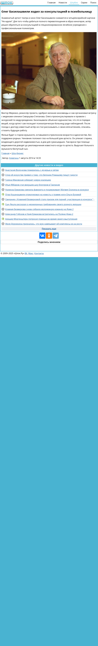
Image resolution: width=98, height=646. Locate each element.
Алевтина (14, 158)
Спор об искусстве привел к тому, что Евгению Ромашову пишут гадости (41, 175)
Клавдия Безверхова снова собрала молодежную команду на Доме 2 (39, 209)
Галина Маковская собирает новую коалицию (28, 180)
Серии (84, 2)
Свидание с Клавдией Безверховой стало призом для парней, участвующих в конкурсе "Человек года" (50, 199)
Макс (30, 253)
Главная (51, 2)
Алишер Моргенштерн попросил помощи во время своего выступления (41, 219)
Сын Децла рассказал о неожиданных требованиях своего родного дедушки (43, 204)
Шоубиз (74, 2)
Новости (63, 2)
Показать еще (49, 228)
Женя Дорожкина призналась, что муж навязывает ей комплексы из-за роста (43, 223)
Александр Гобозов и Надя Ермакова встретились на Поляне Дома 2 (39, 214)
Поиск (93, 2)
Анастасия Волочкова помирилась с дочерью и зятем (32, 170)
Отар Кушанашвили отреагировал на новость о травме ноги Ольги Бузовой (43, 194)
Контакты (39, 253)
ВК (26, 253)
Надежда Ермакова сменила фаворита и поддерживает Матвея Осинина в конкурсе (47, 189)
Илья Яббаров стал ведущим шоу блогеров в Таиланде (32, 184)
